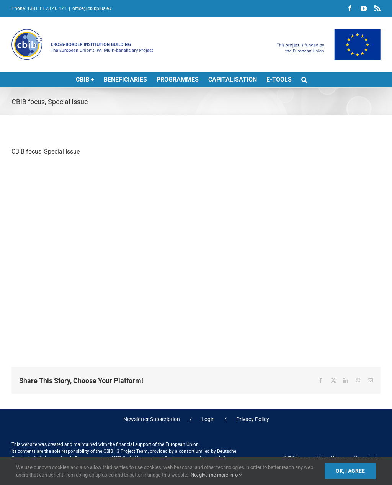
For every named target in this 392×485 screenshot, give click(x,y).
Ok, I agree (350, 471)
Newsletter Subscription (151, 419)
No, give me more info (216, 475)
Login (208, 419)
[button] (304, 79)
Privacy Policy (252, 419)
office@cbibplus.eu (91, 8)
